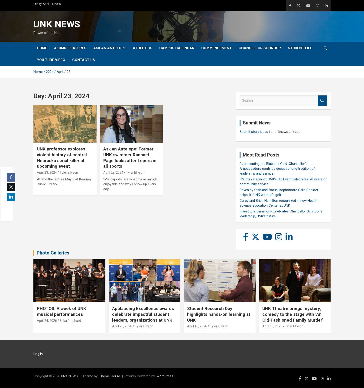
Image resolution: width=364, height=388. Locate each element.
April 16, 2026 (197, 326)
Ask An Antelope (109, 48)
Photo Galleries (53, 253)
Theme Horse (109, 376)
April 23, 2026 (122, 326)
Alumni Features (70, 48)
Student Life (300, 48)
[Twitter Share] (11, 187)
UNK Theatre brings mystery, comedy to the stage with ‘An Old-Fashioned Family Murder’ (292, 314)
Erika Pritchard (70, 321)
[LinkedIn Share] (11, 197)
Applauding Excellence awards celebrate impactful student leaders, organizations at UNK (143, 314)
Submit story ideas (254, 132)
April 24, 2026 (47, 321)
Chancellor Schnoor (260, 48)
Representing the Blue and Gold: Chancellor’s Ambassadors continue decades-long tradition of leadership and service (277, 169)
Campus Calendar (176, 48)
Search (322, 100)
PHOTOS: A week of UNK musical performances (61, 311)
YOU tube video (51, 60)
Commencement (216, 48)
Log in (38, 354)
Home (42, 48)
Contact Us (83, 60)
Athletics (142, 48)
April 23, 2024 (47, 172)
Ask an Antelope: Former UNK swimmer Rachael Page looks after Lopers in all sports (129, 157)
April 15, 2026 (272, 326)
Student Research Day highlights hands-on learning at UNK (218, 314)
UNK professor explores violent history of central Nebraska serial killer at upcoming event (62, 157)
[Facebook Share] (11, 177)
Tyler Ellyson (69, 172)
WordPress (164, 376)
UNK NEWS (56, 24)
